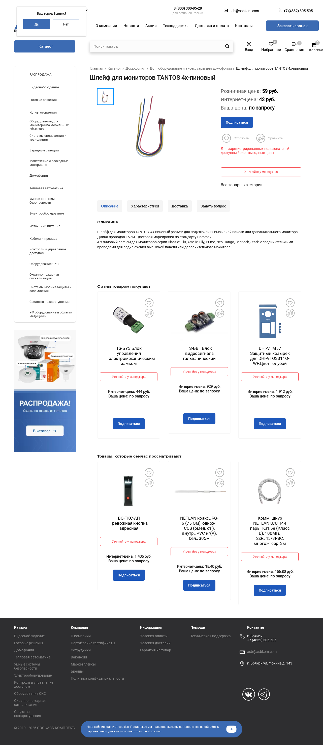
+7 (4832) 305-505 (298, 11)
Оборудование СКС (30, 693)
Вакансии (79, 657)
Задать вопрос (213, 206)
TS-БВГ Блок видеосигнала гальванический (199, 353)
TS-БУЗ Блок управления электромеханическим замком (132, 356)
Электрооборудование (33, 675)
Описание (109, 206)
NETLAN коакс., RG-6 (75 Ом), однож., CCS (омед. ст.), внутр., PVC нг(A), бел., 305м (199, 528)
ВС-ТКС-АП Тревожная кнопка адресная (129, 523)
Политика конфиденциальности (97, 678)
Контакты (255, 627)
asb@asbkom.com (262, 652)
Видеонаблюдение (29, 636)
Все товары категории (242, 184)
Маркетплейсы (83, 664)
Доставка (180, 206)
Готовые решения (28, 643)
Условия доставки (155, 643)
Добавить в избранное (149, 302)
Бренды (77, 671)
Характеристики (145, 206)
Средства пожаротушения (27, 714)
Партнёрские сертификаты (93, 643)
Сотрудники (81, 650)
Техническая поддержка (210, 636)
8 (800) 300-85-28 (188, 8)
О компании (81, 636)
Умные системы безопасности (27, 666)
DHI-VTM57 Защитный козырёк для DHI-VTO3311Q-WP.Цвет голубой (270, 356)
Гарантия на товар (155, 650)
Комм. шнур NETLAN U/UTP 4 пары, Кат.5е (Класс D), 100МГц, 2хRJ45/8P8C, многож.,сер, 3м (270, 531)
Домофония (24, 650)
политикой (152, 731)
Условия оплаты (154, 636)
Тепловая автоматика (32, 657)
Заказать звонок (292, 25)
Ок (231, 729)
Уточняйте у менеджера (261, 172)
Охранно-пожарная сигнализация (30, 703)
